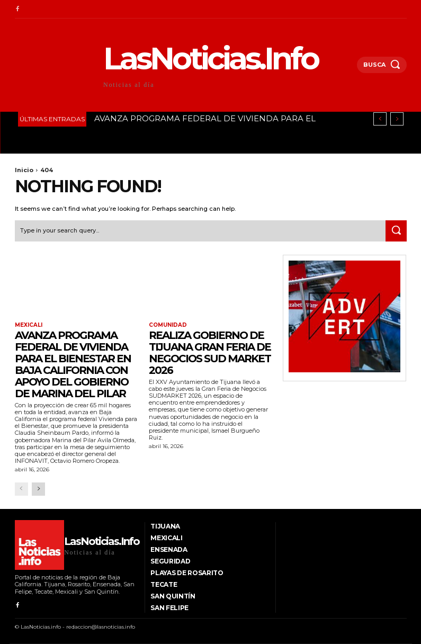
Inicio (24, 170)
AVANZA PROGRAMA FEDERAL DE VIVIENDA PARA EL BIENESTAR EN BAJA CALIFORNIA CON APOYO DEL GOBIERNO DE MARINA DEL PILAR (73, 364)
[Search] (396, 230)
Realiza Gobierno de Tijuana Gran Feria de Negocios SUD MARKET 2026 (210, 353)
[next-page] (38, 489)
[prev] (380, 119)
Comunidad (168, 325)
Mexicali (28, 325)
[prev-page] (21, 489)
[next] (397, 119)
